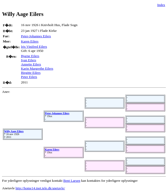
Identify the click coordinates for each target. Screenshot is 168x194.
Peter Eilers (29, 77)
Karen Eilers (29, 41)
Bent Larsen (71, 181)
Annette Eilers (31, 64)
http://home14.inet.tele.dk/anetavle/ (40, 188)
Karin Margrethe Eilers (37, 68)
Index (161, 5)
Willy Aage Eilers (14, 131)
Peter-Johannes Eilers (36, 36)
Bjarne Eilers (30, 56)
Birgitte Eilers (30, 73)
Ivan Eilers (28, 60)
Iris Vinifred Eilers (34, 46)
